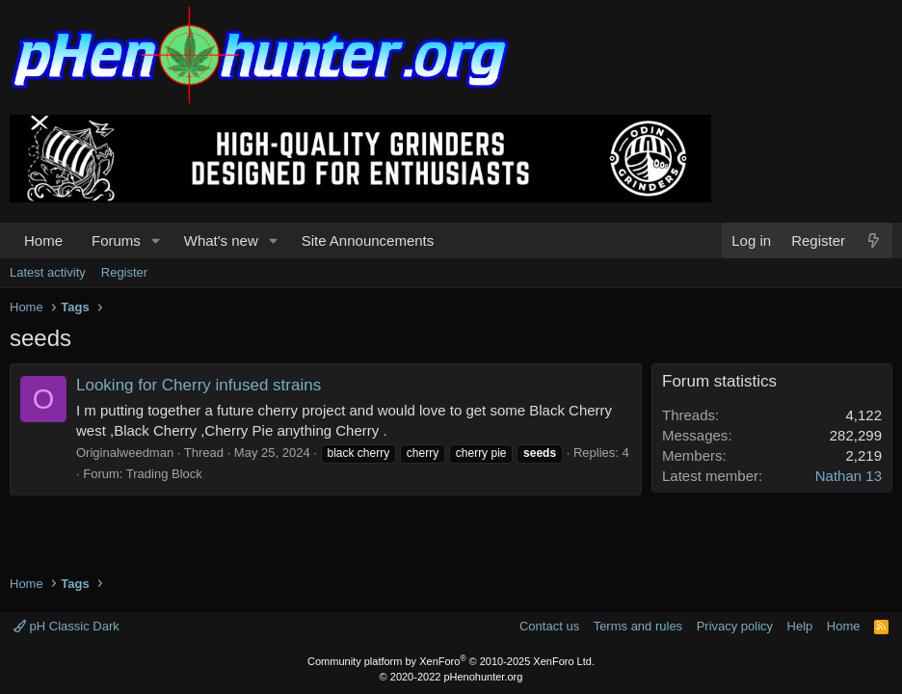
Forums (116, 240)
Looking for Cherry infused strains (198, 385)
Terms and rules (638, 626)
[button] (156, 240)
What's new (221, 240)
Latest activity (48, 272)
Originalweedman (124, 452)
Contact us (549, 626)
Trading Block (164, 474)
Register (124, 272)
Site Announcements (368, 240)
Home (43, 240)
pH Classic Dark (66, 626)
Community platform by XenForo (451, 661)
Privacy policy (735, 626)
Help (800, 626)
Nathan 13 (848, 475)
